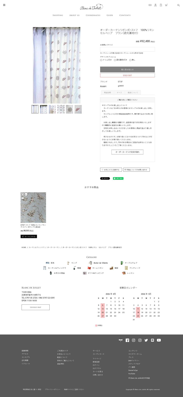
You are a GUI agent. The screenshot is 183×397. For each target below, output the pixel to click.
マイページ (97, 358)
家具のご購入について (65, 360)
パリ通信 (131, 367)
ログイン (96, 365)
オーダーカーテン (53, 247)
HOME (24, 247)
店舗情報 (25, 350)
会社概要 (25, 360)
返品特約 (60, 364)
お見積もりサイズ (106, 45)
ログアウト (97, 368)
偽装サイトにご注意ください (74, 389)
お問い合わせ (98, 375)
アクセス (25, 354)
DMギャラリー (133, 360)
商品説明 (107, 92)
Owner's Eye (133, 370)
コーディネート (98, 354)
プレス (130, 357)
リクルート (26, 363)
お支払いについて (64, 354)
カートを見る (98, 371)
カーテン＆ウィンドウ (36, 247)
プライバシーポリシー (52, 389)
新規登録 (96, 362)
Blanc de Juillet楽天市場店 (140, 378)
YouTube (131, 373)
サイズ (119, 92)
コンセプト (26, 357)
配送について (133, 92)
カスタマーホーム (135, 354)
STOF (120, 81)
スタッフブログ (134, 364)
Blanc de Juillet (31, 287)
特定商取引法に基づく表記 (32, 389)
